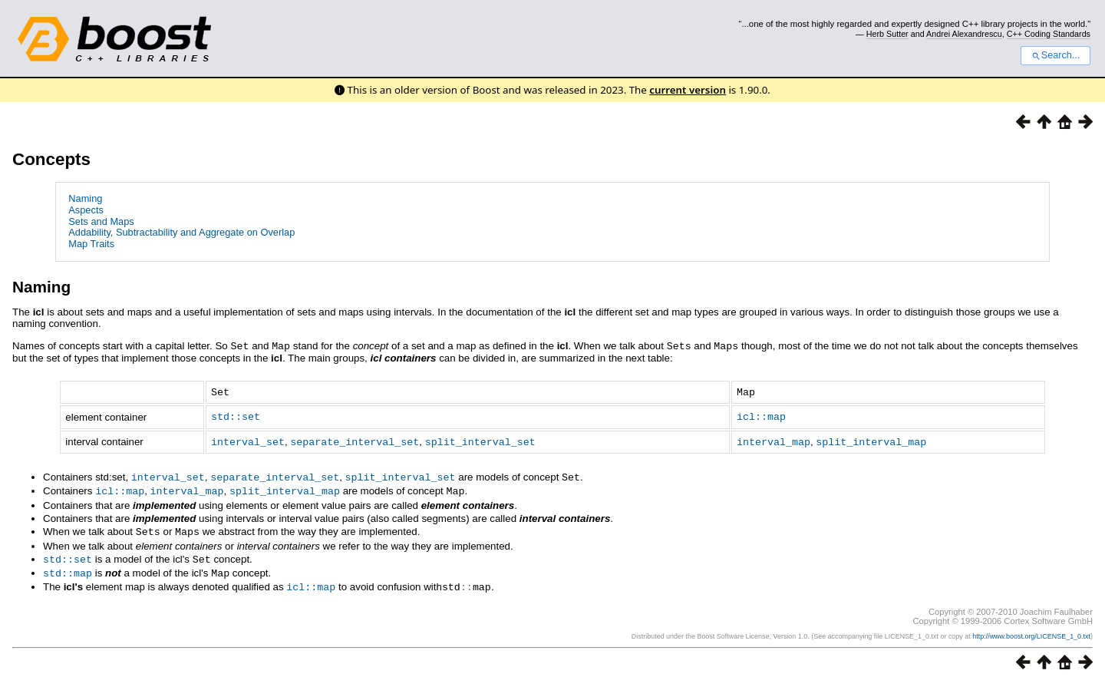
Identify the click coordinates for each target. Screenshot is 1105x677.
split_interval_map (871, 439)
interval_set (248, 439)
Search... (1055, 55)
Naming (85, 198)
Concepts (51, 159)
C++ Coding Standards (1048, 33)
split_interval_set (480, 439)
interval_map (773, 439)
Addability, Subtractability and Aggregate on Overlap (181, 232)
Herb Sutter (887, 33)
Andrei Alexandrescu (964, 33)
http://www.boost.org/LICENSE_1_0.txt (1031, 628)
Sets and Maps (101, 221)
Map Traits (91, 243)
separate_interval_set (354, 439)
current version (687, 90)
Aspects (86, 210)
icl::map (761, 414)
